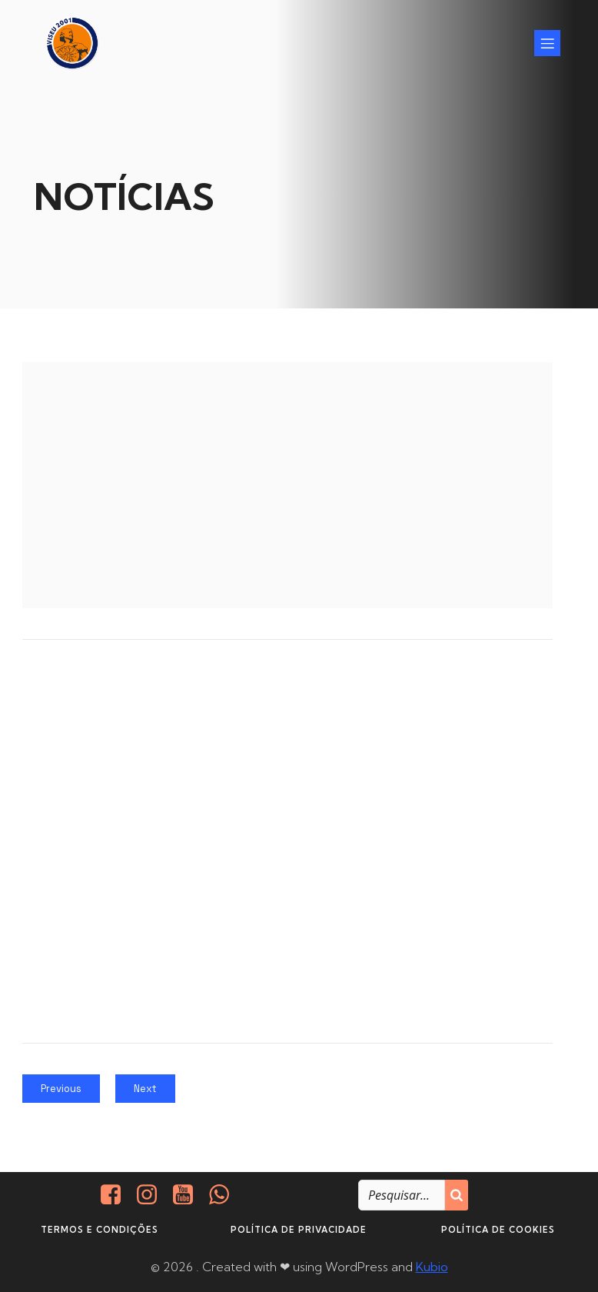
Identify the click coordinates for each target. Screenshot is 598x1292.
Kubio (432, 1266)
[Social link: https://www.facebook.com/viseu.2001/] (116, 1194)
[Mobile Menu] (547, 42)
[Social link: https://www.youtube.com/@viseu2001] (189, 1194)
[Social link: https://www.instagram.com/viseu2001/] (153, 1194)
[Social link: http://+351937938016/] (225, 1194)
